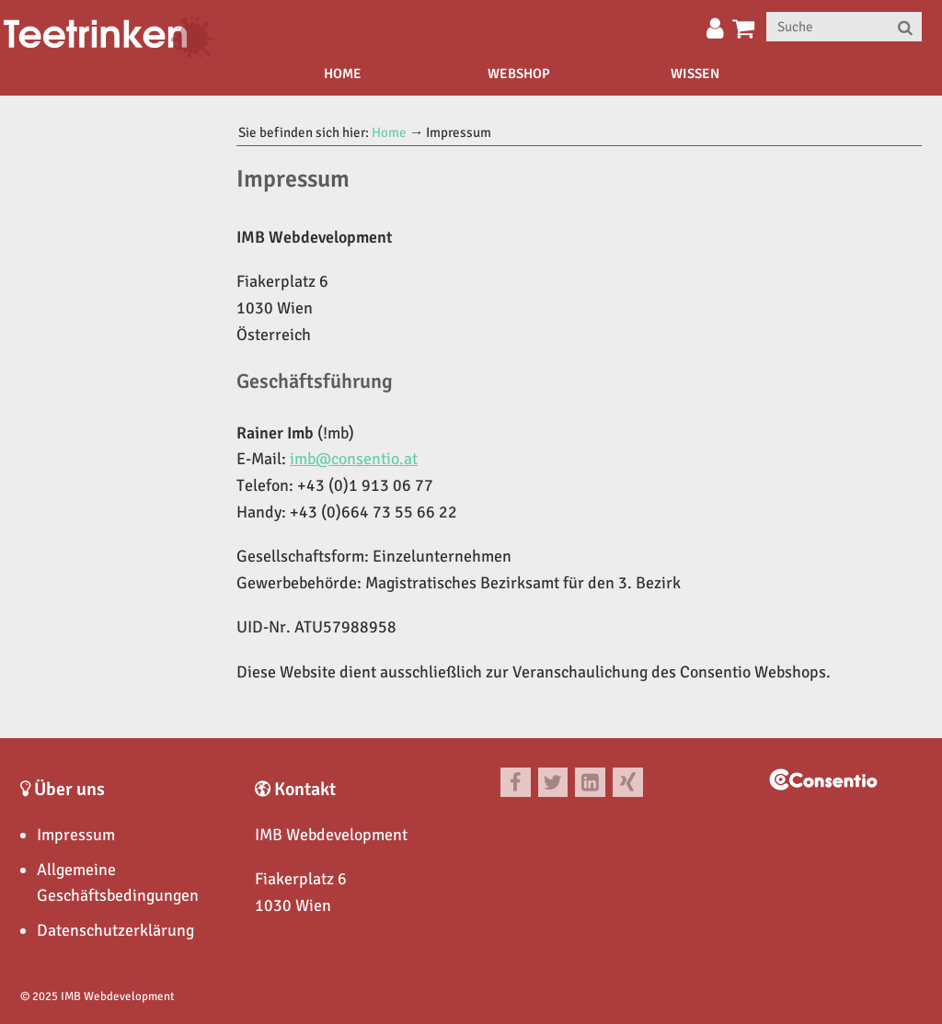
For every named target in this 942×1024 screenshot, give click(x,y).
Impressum (76, 835)
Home (343, 73)
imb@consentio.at (354, 459)
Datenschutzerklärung (115, 930)
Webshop (519, 73)
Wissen (695, 73)
